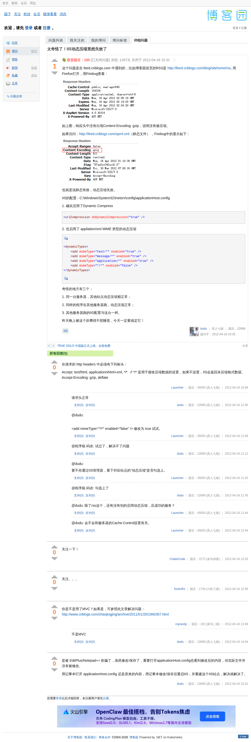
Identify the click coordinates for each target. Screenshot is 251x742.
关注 (17, 14)
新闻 (14, 3)
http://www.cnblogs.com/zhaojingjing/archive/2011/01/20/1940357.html (115, 614)
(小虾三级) (213, 589)
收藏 (15, 75)
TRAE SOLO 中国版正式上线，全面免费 (83, 346)
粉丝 (27, 14)
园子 (7, 14)
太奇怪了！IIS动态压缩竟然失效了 (77, 49)
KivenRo (179, 589)
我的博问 (98, 40)
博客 (15, 59)
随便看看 (50, 14)
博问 (15, 51)
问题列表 (56, 40)
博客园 (133, 737)
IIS (65, 331)
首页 (5, 3)
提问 (34, 51)
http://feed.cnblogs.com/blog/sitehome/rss (199, 68)
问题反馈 (16, 96)
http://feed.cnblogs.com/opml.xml (104, 134)
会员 (24, 3)
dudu (203, 328)
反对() (90, 405)
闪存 (15, 42)
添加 (34, 75)
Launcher (177, 387)
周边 (33, 3)
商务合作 (105, 737)
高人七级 (218, 328)
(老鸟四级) (213, 559)
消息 (63, 14)
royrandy (181, 624)
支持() (79, 405)
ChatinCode (177, 559)
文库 (15, 83)
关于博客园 (74, 737)
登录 (29, 28)
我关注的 (77, 40)
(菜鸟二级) (213, 624)
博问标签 (120, 40)
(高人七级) (213, 387)
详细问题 (141, 40)
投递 (34, 68)
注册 (46, 28)
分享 (245, 346)
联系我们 (90, 737)
